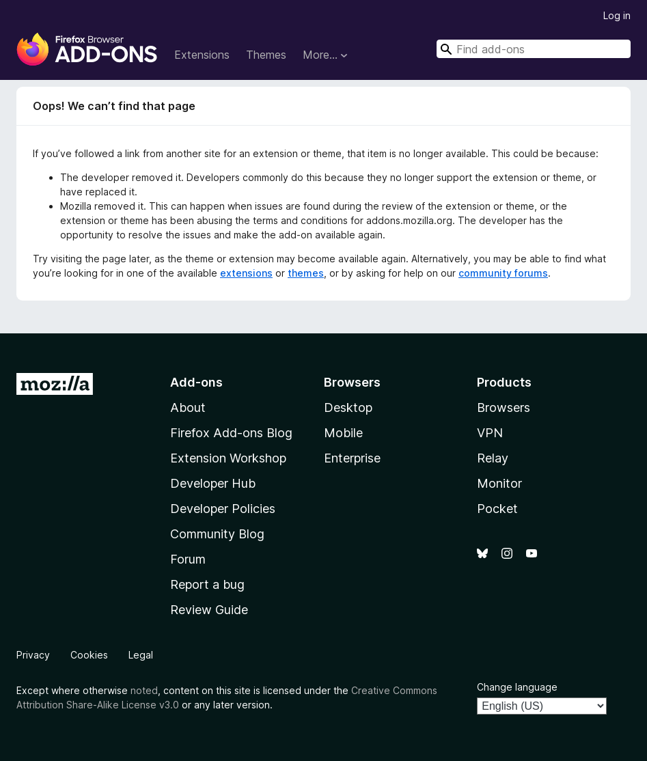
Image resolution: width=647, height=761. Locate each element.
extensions (246, 273)
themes (306, 273)
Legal (140, 655)
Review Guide (209, 610)
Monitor (499, 483)
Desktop (348, 407)
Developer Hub (213, 483)
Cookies (89, 655)
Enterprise (352, 458)
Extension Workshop (228, 458)
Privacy (33, 655)
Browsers (503, 407)
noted (144, 690)
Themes (266, 54)
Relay (492, 458)
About (188, 407)
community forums (503, 273)
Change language (517, 687)
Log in (617, 15)
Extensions (202, 54)
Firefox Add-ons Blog (231, 433)
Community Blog (217, 534)
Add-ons (196, 382)
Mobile (343, 433)
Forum (188, 559)
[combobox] (534, 49)
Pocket (497, 508)
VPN (490, 433)
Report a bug (207, 584)
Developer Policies (222, 508)
